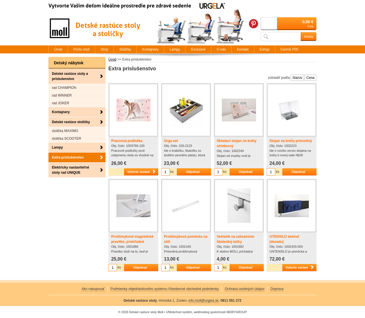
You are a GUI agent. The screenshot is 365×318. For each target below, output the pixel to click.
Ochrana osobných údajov (244, 289)
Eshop (264, 49)
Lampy (57, 147)
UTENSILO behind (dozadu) (284, 239)
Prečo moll (81, 49)
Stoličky (125, 49)
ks (172, 172)
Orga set (171, 141)
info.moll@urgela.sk (203, 301)
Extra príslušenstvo (68, 157)
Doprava (277, 289)
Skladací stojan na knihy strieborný (236, 143)
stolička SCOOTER (66, 139)
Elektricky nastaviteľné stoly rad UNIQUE (70, 170)
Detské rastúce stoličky (71, 122)
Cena (310, 78)
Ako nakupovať (93, 289)
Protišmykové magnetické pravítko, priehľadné (132, 239)
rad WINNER (62, 95)
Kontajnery (61, 112)
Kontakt (243, 49)
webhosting (201, 312)
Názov (297, 78)
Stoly (104, 49)
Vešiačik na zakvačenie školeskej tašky (235, 239)
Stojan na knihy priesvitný (290, 141)
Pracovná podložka (126, 141)
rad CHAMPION (64, 88)
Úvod (112, 59)
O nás (221, 49)
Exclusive (198, 49)
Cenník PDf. (290, 49)
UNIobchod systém (179, 312)
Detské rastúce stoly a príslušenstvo (70, 76)
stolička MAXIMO (65, 131)
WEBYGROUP (236, 312)
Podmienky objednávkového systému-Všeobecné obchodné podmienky (165, 289)
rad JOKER (60, 103)
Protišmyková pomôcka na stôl (185, 239)
